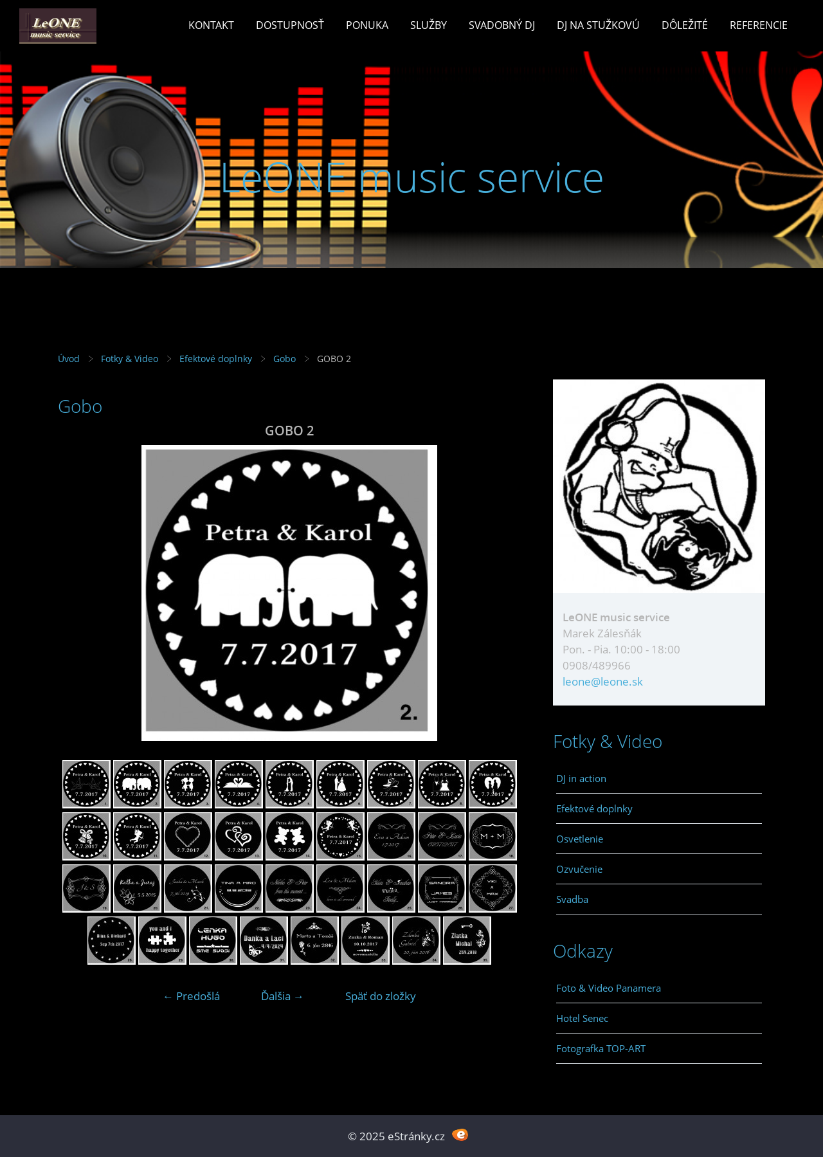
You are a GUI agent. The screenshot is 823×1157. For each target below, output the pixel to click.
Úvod (69, 358)
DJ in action (581, 778)
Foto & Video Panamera (608, 987)
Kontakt (211, 25)
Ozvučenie (579, 868)
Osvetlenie (579, 838)
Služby (428, 25)
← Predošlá (191, 995)
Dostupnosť (290, 25)
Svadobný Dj (502, 25)
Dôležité (685, 25)
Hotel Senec (582, 1018)
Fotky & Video (129, 358)
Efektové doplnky (215, 358)
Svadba (572, 899)
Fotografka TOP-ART (601, 1048)
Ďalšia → (282, 995)
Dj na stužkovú (598, 25)
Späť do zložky (380, 995)
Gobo (284, 358)
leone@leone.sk (603, 681)
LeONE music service (411, 177)
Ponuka (367, 25)
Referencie (759, 25)
